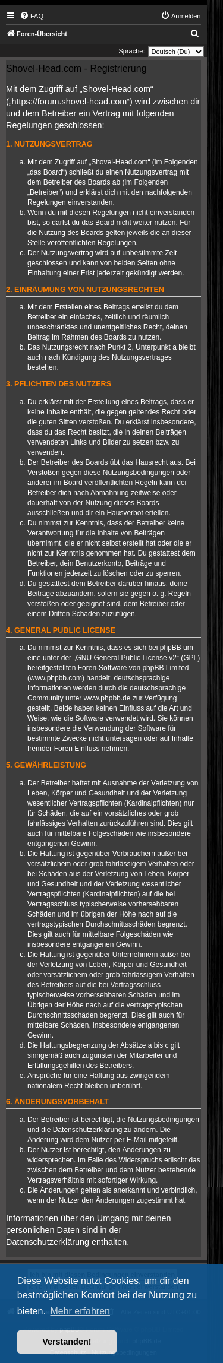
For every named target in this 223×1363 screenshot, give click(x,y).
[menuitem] (31, 16)
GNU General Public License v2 (126, 658)
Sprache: (131, 51)
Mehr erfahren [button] (80, 1311)
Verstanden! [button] (66, 1341)
